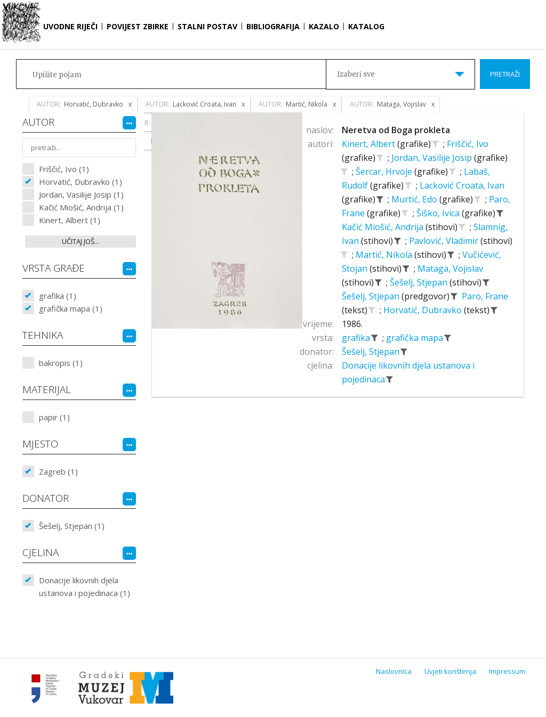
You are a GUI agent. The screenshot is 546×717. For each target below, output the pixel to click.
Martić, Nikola (385, 254)
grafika (357, 338)
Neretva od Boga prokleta (396, 130)
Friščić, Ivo (467, 144)
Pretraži (505, 74)
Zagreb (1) (58, 471)
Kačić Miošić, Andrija (383, 227)
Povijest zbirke (137, 26)
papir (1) (54, 417)
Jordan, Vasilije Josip (432, 158)
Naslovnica (394, 671)
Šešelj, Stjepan (419, 282)
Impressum (507, 671)
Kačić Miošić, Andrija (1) (81, 207)
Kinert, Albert (369, 144)
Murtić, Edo (415, 199)
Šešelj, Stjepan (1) (72, 525)
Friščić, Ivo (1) (64, 169)
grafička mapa (415, 338)
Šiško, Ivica (439, 213)
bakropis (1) (61, 362)
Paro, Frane (485, 296)
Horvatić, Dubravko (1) (80, 181)
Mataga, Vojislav (450, 268)
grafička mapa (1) (70, 308)
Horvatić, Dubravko (423, 310)
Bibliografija (273, 26)
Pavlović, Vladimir (444, 241)
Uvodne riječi (70, 26)
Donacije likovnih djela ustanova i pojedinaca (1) (84, 586)
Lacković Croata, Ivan (462, 185)
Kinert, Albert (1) (69, 220)
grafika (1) (57, 295)
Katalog (366, 26)
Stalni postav (207, 26)
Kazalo (324, 26)
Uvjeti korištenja (450, 671)
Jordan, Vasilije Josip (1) (81, 194)
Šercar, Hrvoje (385, 171)
